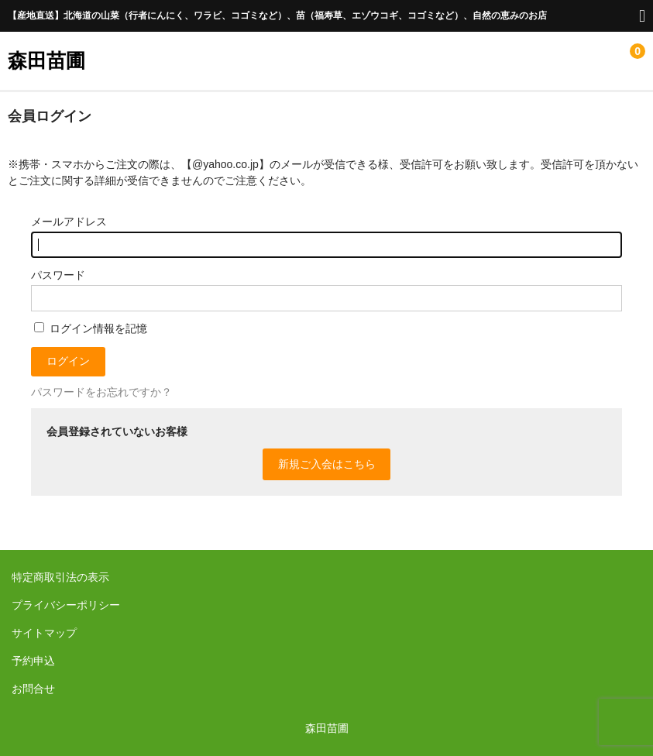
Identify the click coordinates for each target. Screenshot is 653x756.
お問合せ (33, 688)
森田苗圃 (46, 60)
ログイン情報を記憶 (90, 328)
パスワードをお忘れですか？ (101, 392)
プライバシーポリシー (66, 605)
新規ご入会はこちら (327, 464)
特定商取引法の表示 (60, 577)
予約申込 (33, 661)
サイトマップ (44, 633)
